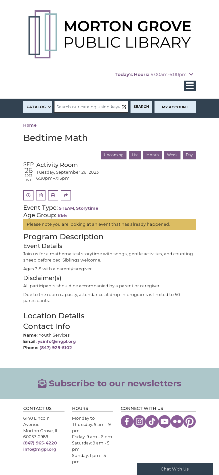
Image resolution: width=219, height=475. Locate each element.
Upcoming (114, 155)
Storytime (87, 208)
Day (189, 155)
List (135, 155)
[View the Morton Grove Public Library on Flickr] (177, 421)
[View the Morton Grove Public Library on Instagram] (139, 421)
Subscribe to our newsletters (109, 383)
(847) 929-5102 (56, 347)
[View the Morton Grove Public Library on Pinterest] (189, 421)
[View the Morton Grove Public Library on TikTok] (152, 421)
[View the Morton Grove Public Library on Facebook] (127, 421)
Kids (63, 215)
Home (29, 125)
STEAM (66, 208)
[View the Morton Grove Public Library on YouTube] (164, 421)
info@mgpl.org (39, 449)
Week (172, 155)
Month (152, 155)
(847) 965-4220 (40, 442)
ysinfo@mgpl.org (57, 341)
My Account (175, 107)
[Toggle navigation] (190, 86)
